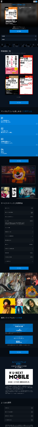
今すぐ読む (19, 31)
